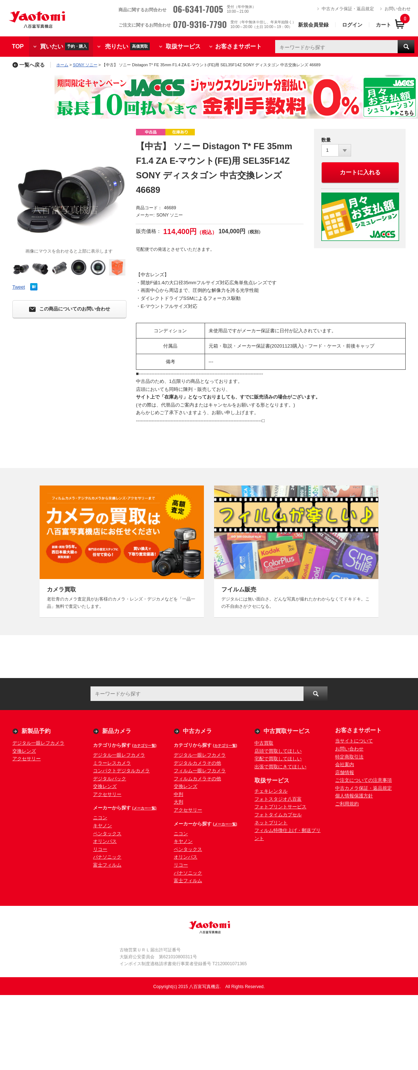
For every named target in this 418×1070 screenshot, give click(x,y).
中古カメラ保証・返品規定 (348, 8)
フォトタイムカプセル (278, 814)
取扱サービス (183, 46)
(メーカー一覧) (144, 808)
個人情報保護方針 (354, 795)
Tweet (18, 287)
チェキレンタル (271, 791)
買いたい (64, 46)
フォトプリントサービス (280, 806)
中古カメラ (197, 731)
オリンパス (105, 841)
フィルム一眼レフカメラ (200, 770)
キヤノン (102, 825)
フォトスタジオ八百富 (278, 799)
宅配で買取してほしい (278, 758)
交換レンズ (24, 751)
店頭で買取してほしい (278, 751)
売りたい (127, 46)
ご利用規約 (347, 804)
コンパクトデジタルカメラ (121, 770)
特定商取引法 (349, 757)
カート (383, 25)
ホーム (62, 65)
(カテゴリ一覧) (144, 746)
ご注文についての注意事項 (363, 780)
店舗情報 (344, 772)
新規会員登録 (313, 25)
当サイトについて (354, 741)
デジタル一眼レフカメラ (38, 743)
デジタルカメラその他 (197, 763)
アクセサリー (26, 758)
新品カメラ (116, 731)
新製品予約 (36, 731)
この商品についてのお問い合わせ (69, 309)
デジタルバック (109, 778)
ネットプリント (271, 822)
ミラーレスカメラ (112, 763)
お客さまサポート (238, 46)
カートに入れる (360, 172)
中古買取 (263, 743)
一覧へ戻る (28, 65)
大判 (178, 802)
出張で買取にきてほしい (280, 766)
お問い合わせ (398, 8)
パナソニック (107, 857)
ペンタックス (107, 833)
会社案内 (344, 764)
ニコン (100, 817)
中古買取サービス (287, 731)
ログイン (352, 25)
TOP (18, 46)
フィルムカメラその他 (197, 778)
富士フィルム (107, 865)
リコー (100, 849)
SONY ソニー (85, 65)
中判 (178, 794)
